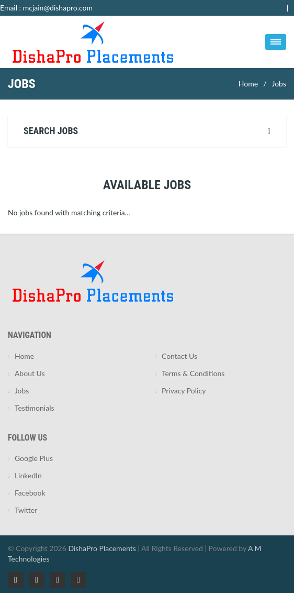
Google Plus (34, 458)
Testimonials (34, 407)
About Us (30, 373)
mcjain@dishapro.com (58, 7)
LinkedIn (28, 475)
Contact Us (179, 356)
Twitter (26, 510)
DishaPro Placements (101, 548)
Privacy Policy (184, 390)
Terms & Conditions (193, 373)
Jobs (279, 83)
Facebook (30, 492)
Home (248, 83)
